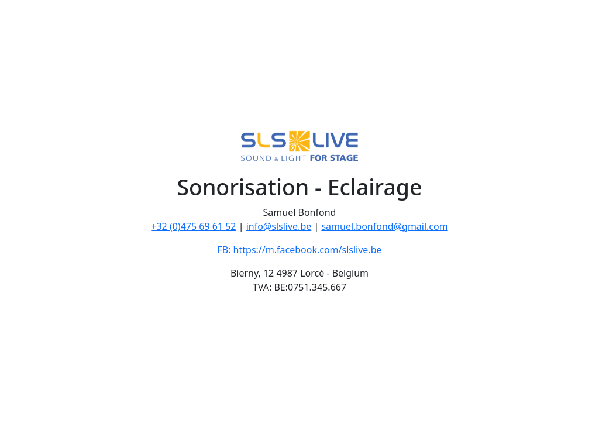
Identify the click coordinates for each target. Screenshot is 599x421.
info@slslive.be (279, 226)
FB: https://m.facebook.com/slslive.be (299, 249)
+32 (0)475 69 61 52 (193, 226)
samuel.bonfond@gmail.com (384, 226)
